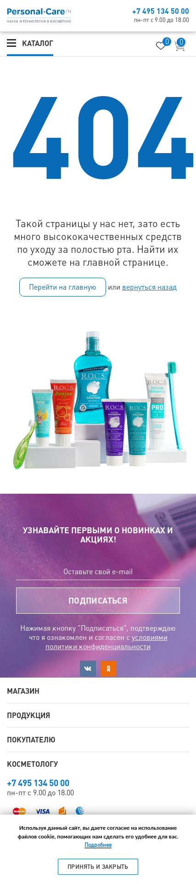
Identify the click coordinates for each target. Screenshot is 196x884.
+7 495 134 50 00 (160, 11)
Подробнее (98, 845)
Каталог (37, 43)
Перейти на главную (62, 287)
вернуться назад (149, 287)
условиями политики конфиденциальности (106, 642)
